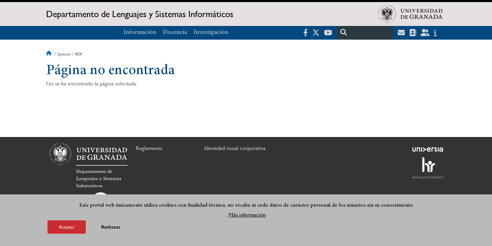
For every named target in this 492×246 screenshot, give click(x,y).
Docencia (175, 32)
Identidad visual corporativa (234, 148)
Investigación (211, 32)
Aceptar (66, 227)
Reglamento (149, 148)
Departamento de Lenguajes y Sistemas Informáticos (139, 14)
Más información (247, 214)
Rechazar (111, 227)
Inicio (49, 54)
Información (140, 32)
